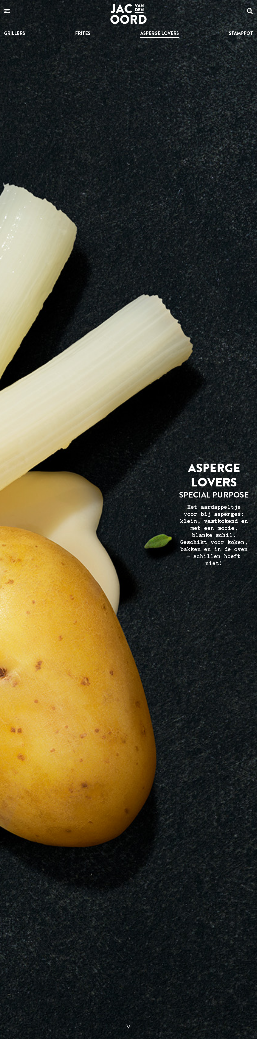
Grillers (14, 33)
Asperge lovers (159, 33)
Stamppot (241, 33)
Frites (82, 33)
